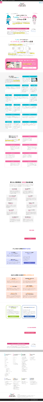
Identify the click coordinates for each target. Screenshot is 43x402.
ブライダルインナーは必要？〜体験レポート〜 (8, 385)
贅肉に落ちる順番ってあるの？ (25, 383)
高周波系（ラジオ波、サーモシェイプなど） (9, 373)
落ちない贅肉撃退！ (21, 183)
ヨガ (5, 362)
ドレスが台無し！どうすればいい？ (13, 254)
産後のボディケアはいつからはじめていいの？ (16, 385)
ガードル (14, 362)
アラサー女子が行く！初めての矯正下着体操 (16, 365)
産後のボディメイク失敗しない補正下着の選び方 (16, 390)
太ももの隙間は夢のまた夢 (15, 218)
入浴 (5, 364)
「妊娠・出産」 (13, 280)
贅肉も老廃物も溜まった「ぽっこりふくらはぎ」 (24, 372)
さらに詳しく (30, 239)
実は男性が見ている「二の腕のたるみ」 (24, 364)
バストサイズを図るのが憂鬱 (12, 197)
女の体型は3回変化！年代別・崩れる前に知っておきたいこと (32, 380)
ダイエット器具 (6, 363)
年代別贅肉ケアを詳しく (29, 317)
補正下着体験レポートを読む (29, 67)
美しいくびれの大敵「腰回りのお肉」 (24, 367)
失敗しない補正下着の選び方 (30, 295)
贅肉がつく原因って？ (24, 382)
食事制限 (6, 366)
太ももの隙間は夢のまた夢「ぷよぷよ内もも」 (24, 370)
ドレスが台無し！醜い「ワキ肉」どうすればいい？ (8, 382)
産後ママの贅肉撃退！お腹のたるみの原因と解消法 (16, 388)
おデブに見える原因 (14, 190)
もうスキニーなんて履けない (31, 211)
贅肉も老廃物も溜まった (28, 218)
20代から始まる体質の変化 (33, 382)
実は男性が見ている (10, 204)
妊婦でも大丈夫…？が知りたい (13, 261)
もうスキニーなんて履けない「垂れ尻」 (25, 369)
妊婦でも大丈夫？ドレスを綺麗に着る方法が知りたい (8, 384)
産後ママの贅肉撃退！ (30, 287)
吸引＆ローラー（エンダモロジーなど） (8, 371)
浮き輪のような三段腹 (31, 204)
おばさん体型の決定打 (27, 190)
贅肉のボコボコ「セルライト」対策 (24, 384)
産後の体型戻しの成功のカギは (29, 280)
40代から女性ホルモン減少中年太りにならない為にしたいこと (33, 385)
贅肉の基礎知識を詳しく (13, 317)
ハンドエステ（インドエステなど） (8, 369)
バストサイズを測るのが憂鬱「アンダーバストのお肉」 (25, 361)
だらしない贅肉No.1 (30, 197)
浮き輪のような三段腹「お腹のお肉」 (24, 366)
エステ (6, 368)
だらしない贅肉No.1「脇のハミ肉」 (24, 363)
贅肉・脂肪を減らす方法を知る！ (30, 333)
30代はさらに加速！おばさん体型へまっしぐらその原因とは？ (33, 383)
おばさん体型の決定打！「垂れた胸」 (24, 360)
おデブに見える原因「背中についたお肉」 (24, 358)
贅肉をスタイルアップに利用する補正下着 (13, 137)
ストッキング (15, 363)
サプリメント (6, 367)
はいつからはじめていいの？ (13, 295)
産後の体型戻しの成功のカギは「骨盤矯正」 (17, 386)
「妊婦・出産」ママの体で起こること (17, 382)
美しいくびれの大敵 (11, 211)
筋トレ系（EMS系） (8, 374)
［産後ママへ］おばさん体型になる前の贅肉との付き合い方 (16, 380)
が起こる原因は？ (13, 287)
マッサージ (6, 365)
